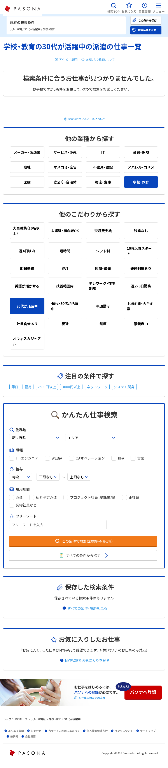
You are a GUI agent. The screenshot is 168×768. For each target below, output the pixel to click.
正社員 (134, 497)
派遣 (19, 497)
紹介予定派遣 (46, 497)
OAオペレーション (90, 458)
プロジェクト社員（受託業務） (93, 497)
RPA (121, 458)
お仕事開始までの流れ (92, 698)
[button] (113, 7)
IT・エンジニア (27, 458)
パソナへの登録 (86, 692)
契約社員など (26, 505)
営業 (140, 458)
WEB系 (57, 458)
